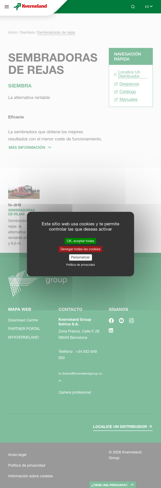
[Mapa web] (6, 6)
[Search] (133, 6)
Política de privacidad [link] (80, 265)
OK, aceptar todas (80, 241)
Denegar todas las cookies (80, 249)
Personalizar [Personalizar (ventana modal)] (80, 257)
